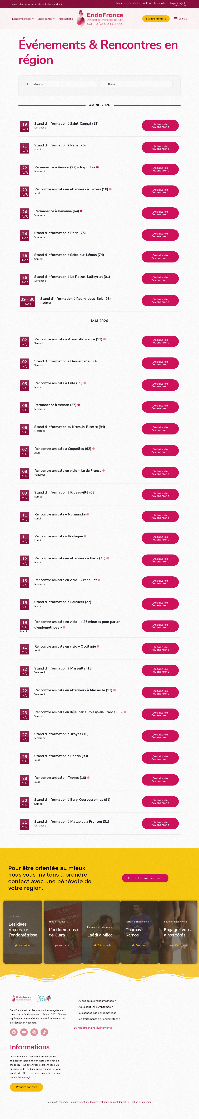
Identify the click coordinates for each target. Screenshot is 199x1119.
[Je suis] (180, 18)
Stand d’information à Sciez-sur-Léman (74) (69, 255)
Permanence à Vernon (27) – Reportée (64, 167)
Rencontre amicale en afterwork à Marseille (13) (73, 691)
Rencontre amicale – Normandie (60, 515)
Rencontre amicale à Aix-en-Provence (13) (68, 339)
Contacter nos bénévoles (128, 3)
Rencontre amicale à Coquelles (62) (62, 449)
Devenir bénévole (178, 3)
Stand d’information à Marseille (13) (63, 669)
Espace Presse (180, 5)
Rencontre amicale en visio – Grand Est (65, 580)
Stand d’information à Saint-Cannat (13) (66, 123)
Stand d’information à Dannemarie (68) (65, 361)
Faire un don (160, 3)
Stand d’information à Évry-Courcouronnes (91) (72, 800)
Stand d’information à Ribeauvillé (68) (65, 493)
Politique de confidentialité (114, 1103)
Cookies (74, 1103)
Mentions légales (88, 1103)
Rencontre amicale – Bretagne (58, 537)
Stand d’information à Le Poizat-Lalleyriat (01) (72, 277)
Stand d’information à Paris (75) (60, 145)
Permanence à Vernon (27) (55, 405)
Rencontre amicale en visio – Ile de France (67, 471)
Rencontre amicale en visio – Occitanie (65, 647)
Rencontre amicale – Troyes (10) (60, 779)
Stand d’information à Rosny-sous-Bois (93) (75, 299)
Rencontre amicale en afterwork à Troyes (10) (71, 189)
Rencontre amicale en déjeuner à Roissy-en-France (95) (78, 713)
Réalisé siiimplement (141, 1103)
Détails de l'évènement (160, 125)
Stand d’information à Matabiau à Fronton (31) (71, 822)
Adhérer (147, 3)
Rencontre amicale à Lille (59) (58, 383)
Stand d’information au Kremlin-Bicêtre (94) (69, 427)
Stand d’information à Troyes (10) (61, 735)
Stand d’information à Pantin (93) (61, 757)
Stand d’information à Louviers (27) (62, 602)
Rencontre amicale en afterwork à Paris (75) (70, 559)
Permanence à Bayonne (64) (56, 211)
